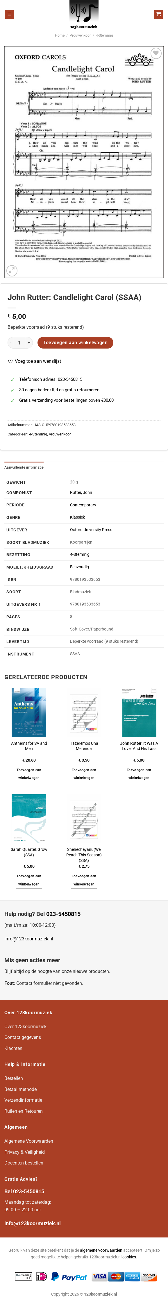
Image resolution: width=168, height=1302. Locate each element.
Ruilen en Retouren (23, 1111)
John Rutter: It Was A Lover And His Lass (139, 746)
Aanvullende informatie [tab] (24, 467)
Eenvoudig (79, 567)
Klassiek (77, 517)
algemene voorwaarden (101, 1250)
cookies (129, 1257)
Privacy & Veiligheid (24, 1152)
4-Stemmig (104, 35)
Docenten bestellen (23, 1163)
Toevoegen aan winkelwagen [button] (29, 774)
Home (60, 35)
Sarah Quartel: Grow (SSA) (29, 852)
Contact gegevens (22, 1037)
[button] (34, 361)
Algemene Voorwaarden (28, 1141)
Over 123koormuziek (25, 1026)
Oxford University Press (91, 529)
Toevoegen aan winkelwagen (75, 342)
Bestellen (13, 1078)
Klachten (13, 1048)
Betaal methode (20, 1089)
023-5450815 (63, 913)
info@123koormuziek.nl (28, 939)
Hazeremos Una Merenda (83, 746)
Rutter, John (81, 492)
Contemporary (83, 505)
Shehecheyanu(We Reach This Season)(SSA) (84, 855)
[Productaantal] (19, 343)
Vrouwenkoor (80, 35)
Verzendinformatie (23, 1100)
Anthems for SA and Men (29, 746)
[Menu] (9, 14)
